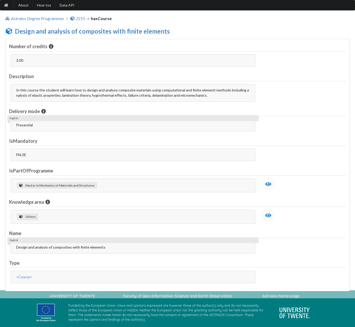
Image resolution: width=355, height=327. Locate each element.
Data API (67, 5)
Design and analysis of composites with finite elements (92, 31)
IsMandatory (23, 141)
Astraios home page (281, 295)
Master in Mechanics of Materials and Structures (57, 185)
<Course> (24, 277)
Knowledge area (27, 202)
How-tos (44, 5)
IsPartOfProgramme (31, 171)
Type (14, 263)
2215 (77, 18)
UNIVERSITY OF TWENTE (72, 295)
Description (21, 76)
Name (15, 233)
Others (27, 217)
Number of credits (28, 46)
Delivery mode (25, 111)
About (23, 5)
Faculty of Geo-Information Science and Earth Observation (177, 295)
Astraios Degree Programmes (34, 18)
